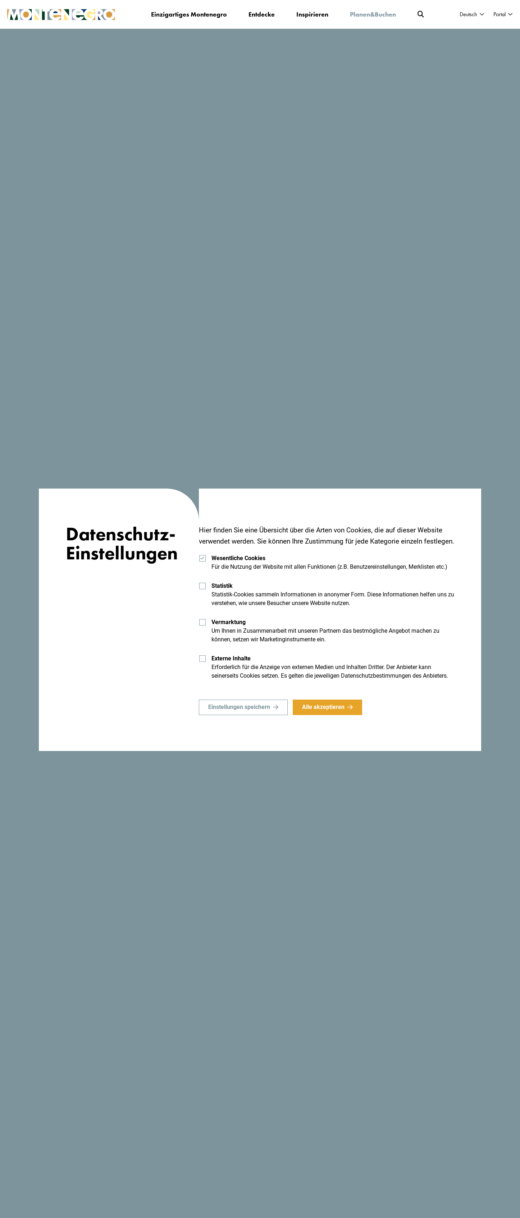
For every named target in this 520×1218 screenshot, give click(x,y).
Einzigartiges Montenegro (189, 14)
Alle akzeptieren (323, 707)
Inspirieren (312, 14)
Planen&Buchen (373, 14)
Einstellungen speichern (239, 707)
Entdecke (261, 14)
